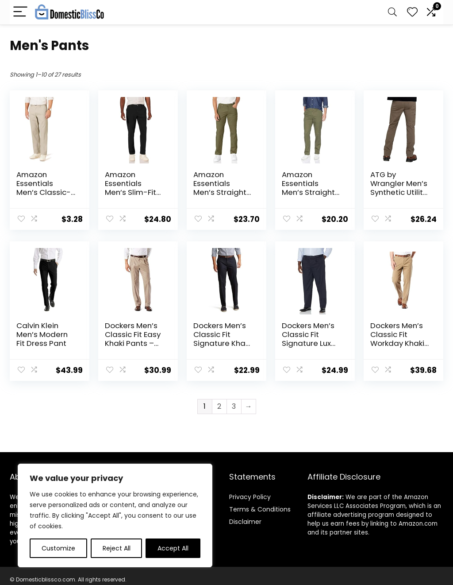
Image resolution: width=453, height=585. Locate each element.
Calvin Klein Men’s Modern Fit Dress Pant (42, 334)
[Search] (392, 12)
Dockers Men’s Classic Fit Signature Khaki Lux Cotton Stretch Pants (222, 343)
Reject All (117, 548)
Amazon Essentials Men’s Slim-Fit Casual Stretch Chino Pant (132, 192)
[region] (115, 515)
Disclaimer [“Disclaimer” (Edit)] (245, 521)
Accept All (172, 548)
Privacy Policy (250, 496)
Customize (58, 548)
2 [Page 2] (219, 406)
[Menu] (20, 12)
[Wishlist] (412, 12)
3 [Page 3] (234, 406)
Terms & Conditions (260, 509)
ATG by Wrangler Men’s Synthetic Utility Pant (398, 187)
